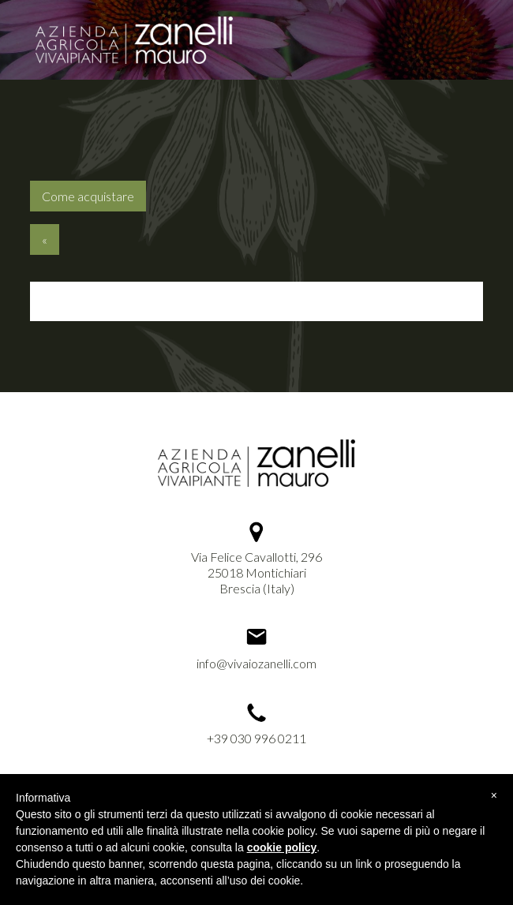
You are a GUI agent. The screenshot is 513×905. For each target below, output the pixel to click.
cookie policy (282, 847)
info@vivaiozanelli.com (256, 663)
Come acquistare (88, 196)
